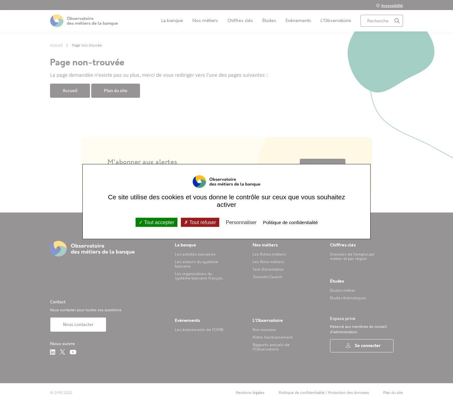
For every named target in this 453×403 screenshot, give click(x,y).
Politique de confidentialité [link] (290, 222)
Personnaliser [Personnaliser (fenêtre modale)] (241, 222)
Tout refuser (200, 222)
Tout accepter (156, 222)
